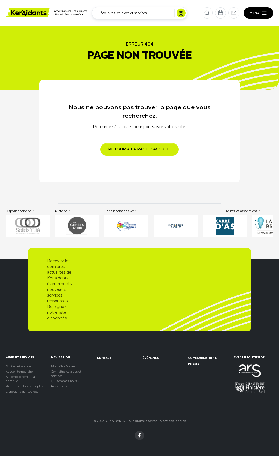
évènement (151, 357)
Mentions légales (173, 421)
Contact (104, 357)
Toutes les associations (243, 211)
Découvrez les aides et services (142, 12)
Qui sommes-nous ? (65, 381)
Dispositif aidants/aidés (22, 392)
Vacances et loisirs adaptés (24, 386)
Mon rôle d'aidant (63, 366)
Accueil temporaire (19, 371)
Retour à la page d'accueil (139, 149)
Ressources (59, 386)
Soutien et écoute (18, 366)
